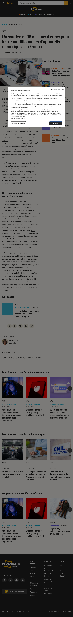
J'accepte (55, 123)
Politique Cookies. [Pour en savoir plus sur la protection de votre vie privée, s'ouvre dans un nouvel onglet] (24, 107)
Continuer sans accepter (57, 89)
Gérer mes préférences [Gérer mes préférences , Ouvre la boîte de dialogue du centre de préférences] (18, 123)
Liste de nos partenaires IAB (18, 118)
